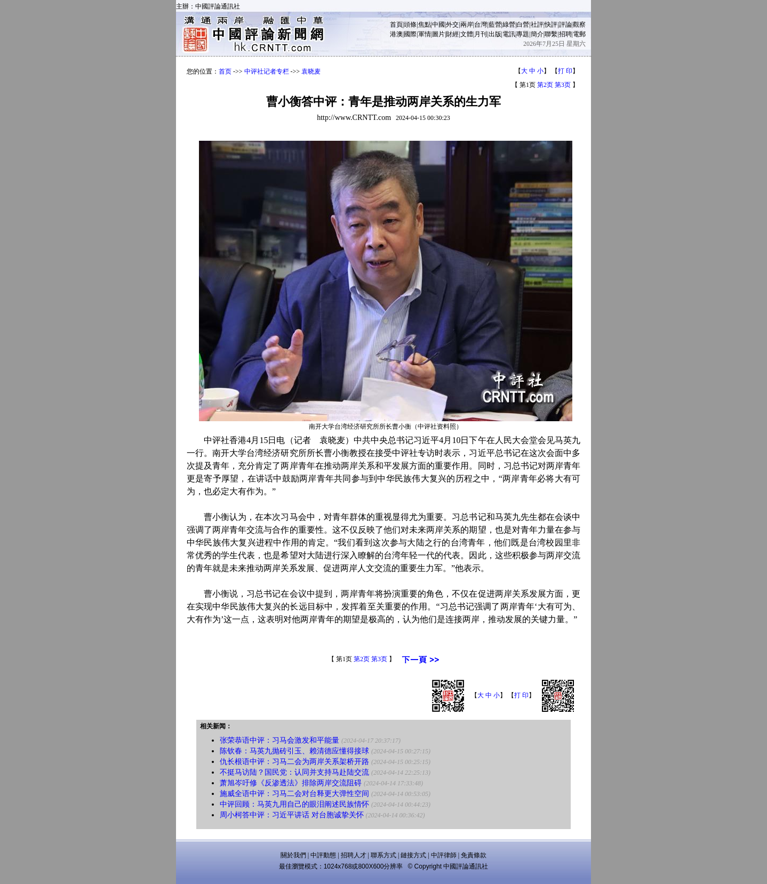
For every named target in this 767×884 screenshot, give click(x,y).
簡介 (537, 34)
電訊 (508, 34)
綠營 (508, 24)
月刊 (480, 34)
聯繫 (551, 34)
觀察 (579, 24)
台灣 (480, 24)
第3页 (563, 85)
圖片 (438, 34)
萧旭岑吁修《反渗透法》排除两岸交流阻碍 (291, 783)
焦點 (424, 24)
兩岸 (466, 24)
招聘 (565, 34)
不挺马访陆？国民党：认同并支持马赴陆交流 (294, 772)
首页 (225, 71)
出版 (495, 34)
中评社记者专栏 (266, 71)
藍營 (495, 24)
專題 (522, 34)
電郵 (579, 34)
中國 (438, 24)
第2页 (545, 85)
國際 (410, 34)
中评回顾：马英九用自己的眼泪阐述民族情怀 (294, 804)
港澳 (396, 34)
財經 (452, 34)
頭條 (410, 24)
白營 (522, 24)
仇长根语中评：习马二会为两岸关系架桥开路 (294, 762)
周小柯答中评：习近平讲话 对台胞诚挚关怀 (292, 815)
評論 (565, 24)
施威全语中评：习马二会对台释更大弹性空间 (294, 794)
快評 (551, 24)
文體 (466, 34)
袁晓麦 (311, 71)
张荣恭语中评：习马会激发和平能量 (279, 740)
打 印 (565, 71)
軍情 (424, 34)
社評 (537, 24)
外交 (452, 24)
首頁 (396, 24)
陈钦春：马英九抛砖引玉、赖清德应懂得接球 (294, 751)
